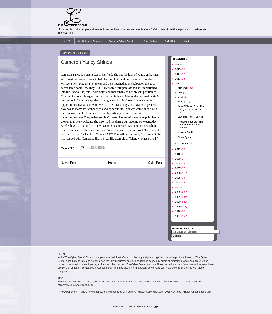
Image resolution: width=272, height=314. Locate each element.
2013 (178, 78)
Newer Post (68, 162)
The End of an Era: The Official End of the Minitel (190, 124)
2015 (178, 69)
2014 (178, 74)
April (181, 97)
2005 (178, 177)
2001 (178, 197)
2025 (178, 64)
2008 (178, 163)
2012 (178, 83)
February (183, 143)
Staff (186, 41)
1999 (178, 206)
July (180, 92)
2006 (178, 173)
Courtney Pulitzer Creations (123, 41)
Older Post (155, 162)
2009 (178, 158)
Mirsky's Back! (185, 132)
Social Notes (171, 41)
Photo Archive (151, 41)
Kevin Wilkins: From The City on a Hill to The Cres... (190, 109)
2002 (178, 192)
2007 (178, 168)
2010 (178, 154)
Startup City (183, 101)
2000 (178, 201)
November (184, 87)
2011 (178, 149)
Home (112, 162)
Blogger (154, 306)
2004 (178, 182)
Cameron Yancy (70, 74)
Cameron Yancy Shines (190, 116)
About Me (66, 41)
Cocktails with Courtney (90, 41)
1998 (178, 211)
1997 (178, 216)
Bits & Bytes (184, 137)
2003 (178, 187)
